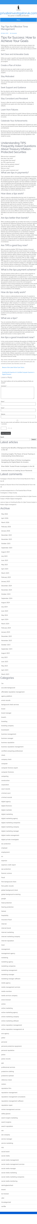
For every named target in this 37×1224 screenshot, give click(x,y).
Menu (18, 20)
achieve (5, 359)
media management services (10, 989)
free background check (8, 884)
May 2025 (4, 567)
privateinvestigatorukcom (7, 493)
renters (3, 1086)
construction (5, 783)
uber (2, 1200)
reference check (6, 1082)
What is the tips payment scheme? (10, 164)
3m (2, 686)
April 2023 (4, 672)
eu (2, 859)
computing (4, 779)
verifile (3, 1209)
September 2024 (6, 601)
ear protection (6, 846)
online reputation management (11, 1027)
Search (2, 439)
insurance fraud (6, 922)
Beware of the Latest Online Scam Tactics (13, 367)
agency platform (6, 698)
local (3, 947)
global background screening (10, 897)
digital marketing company (10, 829)
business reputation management (12, 749)
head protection (6, 905)
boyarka (2, 487)
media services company (9, 998)
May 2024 (4, 617)
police (3, 1057)
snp (2, 1150)
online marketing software (10, 1023)
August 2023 (5, 655)
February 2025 (6, 580)
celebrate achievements (14, 359)
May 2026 (4, 516)
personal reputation (7, 1053)
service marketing (7, 1145)
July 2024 (4, 609)
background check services (10, 707)
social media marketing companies (12, 1179)
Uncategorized (6, 1204)
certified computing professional (12, 753)
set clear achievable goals (25, 361)
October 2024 (5, 596)
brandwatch (5, 732)
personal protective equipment (11, 1048)
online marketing (7, 1010)
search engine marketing (9, 1120)
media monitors (6, 994)
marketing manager (7, 977)
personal (4, 1044)
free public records (7, 888)
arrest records (5, 703)
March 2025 (5, 575)
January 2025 (5, 584)
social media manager (8, 1171)
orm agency (5, 1036)
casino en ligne (4, 504)
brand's (3, 719)
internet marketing (7, 935)
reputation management (9, 1095)
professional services (8, 1070)
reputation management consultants (13, 1099)
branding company (7, 728)
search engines (6, 1124)
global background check (9, 892)
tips (24, 363)
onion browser (6, 1002)
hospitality (4, 918)
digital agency (6, 804)
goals (32, 359)
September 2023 (6, 651)
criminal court (6, 795)
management (5, 951)
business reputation (7, 745)
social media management (10, 1162)
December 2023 (6, 639)
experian (4, 863)
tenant (3, 1192)
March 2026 (5, 525)
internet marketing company (10, 939)
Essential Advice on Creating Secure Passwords (16, 473)
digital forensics (6, 808)
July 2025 (4, 558)
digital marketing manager (10, 833)
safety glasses (5, 1116)
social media (5, 1158)
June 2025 (4, 563)
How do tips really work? (7, 166)
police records (6, 1061)
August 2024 (5, 605)
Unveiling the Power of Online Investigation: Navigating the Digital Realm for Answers (16, 463)
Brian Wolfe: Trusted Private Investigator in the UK (17, 469)
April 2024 (4, 622)
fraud (3, 880)
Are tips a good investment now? (9, 170)
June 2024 (4, 613)
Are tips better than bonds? (8, 160)
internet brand (6, 930)
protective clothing (7, 1074)
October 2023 (5, 647)
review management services (10, 1112)
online (3, 1006)
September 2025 (6, 550)
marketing (4, 960)
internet (4, 926)
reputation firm (6, 1091)
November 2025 (6, 542)
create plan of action (25, 359)
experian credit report (8, 867)
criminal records (6, 800)
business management (8, 736)
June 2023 (4, 664)
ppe (2, 1065)
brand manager (6, 715)
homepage (3, 481)
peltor (3, 1040)
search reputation (7, 1129)
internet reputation (7, 943)
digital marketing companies (10, 825)
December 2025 (6, 537)
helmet (3, 913)
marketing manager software (10, 981)
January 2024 (5, 634)
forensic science (6, 876)
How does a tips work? (7, 158)
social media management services (12, 1167)
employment (5, 854)
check (3, 757)
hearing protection (7, 909)
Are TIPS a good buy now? (8, 162)
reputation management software (12, 1103)
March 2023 (5, 677)
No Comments (13, 33)
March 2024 (5, 626)
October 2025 (5, 546)
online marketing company (10, 1019)
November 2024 (6, 592)
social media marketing (9, 1175)
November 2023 (6, 643)
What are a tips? (5, 168)
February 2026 (6, 529)
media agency (5, 985)
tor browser (5, 1196)
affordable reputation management (13, 694)
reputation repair (6, 1107)
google (3, 901)
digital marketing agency (9, 821)
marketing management (9, 973)
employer (4, 850)
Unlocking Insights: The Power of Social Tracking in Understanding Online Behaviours (18, 457)
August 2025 (5, 554)
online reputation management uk (12, 1032)
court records (5, 791)
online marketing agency (9, 1015)
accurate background (8, 690)
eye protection (6, 871)
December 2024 (6, 588)
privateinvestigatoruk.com (18, 13)
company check (6, 762)
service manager (6, 1141)
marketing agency (7, 964)
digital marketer (6, 812)
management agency (8, 956)
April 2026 (4, 520)
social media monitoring (9, 1183)
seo (2, 1133)
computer (4, 766)
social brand (5, 1154)
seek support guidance (13, 361)
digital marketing (7, 816)
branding (4, 724)
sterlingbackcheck (7, 1188)
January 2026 (5, 533)
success (21, 363)
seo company (5, 1137)
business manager (7, 741)
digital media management (10, 838)
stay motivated (15, 363)
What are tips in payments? (8, 156)
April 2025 (4, 571)
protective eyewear (7, 1078)
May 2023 (4, 668)
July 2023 (4, 660)
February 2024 (6, 630)
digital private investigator (10, 842)
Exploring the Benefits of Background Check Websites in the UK (19, 451)
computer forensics (7, 774)
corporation (5, 787)
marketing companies (8, 968)
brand (3, 711)
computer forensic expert (9, 770)
